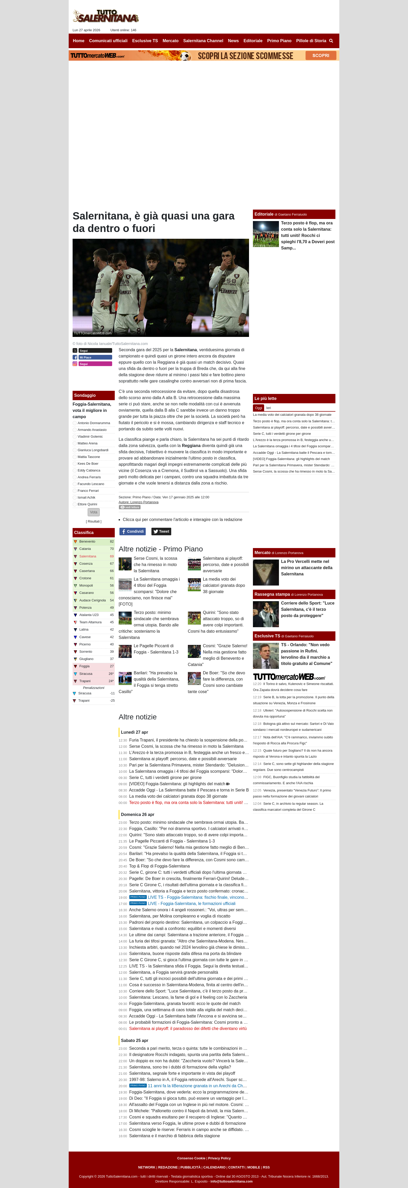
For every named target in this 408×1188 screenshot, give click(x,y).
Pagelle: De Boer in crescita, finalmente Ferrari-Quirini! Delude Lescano (195, 878)
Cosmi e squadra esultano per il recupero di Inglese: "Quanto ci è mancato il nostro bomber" (214, 1117)
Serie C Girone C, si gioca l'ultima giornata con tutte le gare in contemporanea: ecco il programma (219, 960)
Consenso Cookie (191, 1158)
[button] (94, 512)
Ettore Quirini (87, 504)
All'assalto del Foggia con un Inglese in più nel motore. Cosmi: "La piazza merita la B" (208, 1104)
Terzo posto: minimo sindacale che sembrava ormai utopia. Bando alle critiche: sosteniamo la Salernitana (149, 625)
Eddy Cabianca (89, 470)
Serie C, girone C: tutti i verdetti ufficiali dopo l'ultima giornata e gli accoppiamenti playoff (210, 872)
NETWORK (146, 1167)
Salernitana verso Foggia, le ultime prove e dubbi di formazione (187, 1123)
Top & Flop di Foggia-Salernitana (159, 866)
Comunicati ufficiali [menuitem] (108, 41)
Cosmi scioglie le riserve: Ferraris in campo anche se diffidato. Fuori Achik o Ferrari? (207, 1129)
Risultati (94, 521)
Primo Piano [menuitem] (279, 41)
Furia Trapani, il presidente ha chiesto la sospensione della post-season (195, 740)
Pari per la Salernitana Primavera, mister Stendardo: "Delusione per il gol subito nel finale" (212, 765)
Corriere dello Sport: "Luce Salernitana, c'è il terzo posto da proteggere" (195, 991)
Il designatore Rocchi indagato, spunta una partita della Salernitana (191, 1054)
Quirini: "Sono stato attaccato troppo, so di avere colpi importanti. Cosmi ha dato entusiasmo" (215, 835)
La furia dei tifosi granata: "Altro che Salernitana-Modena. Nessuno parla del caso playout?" (213, 941)
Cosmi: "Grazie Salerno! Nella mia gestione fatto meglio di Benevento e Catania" (203, 847)
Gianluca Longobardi (93, 450)
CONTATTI (236, 1167)
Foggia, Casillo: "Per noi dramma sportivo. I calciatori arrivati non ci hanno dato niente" (209, 828)
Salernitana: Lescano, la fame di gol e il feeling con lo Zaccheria (188, 997)
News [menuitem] (233, 41)
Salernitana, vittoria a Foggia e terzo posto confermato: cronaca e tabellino (198, 891)
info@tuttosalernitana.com (232, 1181)
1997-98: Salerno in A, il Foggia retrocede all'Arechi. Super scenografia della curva (205, 1079)
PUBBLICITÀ (190, 1167)
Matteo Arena (88, 443)
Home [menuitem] (78, 41)
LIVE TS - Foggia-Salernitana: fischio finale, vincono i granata (195, 897)
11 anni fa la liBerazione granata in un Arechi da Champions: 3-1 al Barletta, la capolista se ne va (228, 1086)
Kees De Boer (88, 464)
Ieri (268, 408)
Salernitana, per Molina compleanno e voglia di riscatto (180, 916)
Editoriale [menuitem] (253, 41)
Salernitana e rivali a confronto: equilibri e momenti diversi (182, 928)
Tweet (161, 531)
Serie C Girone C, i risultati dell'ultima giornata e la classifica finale (190, 885)
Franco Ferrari (88, 491)
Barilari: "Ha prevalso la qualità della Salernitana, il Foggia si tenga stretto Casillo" (204, 853)
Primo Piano (141, 497)
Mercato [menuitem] (170, 41)
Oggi (258, 408)
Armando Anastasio (92, 430)
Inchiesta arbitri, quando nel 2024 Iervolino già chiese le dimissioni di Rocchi (199, 947)
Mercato (262, 552)
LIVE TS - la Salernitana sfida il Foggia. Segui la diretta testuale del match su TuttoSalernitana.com (220, 966)
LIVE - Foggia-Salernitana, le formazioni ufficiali (182, 903)
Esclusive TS (267, 636)
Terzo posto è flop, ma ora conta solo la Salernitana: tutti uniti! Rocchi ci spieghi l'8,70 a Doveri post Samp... (228, 802)
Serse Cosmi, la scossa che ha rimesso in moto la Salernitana (155, 564)
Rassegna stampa (272, 594)
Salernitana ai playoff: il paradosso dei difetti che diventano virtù (188, 1028)
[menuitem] (331, 41)
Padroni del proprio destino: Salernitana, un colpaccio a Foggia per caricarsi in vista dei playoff (216, 922)
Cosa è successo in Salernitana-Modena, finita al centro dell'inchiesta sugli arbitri (203, 985)
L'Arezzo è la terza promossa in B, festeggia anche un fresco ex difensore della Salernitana (213, 752)
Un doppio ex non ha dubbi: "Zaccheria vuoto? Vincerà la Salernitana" (193, 1061)
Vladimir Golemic (90, 436)
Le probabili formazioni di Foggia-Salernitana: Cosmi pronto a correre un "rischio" (204, 1022)
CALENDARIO (214, 1167)
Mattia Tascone (89, 457)
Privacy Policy (219, 1158)
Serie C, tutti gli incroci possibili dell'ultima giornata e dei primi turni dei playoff (200, 978)
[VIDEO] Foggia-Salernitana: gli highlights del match (177, 784)
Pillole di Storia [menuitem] (311, 41)
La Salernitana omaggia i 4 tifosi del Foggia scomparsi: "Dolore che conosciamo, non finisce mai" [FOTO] (149, 591)
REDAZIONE (168, 1167)
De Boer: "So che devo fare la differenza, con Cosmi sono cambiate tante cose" (202, 860)
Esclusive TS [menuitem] (145, 41)
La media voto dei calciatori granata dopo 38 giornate (224, 585)
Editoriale (263, 214)
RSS (266, 1167)
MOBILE (253, 1167)
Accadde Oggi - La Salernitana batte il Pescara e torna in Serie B (189, 790)
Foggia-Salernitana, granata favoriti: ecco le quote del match (185, 1003)
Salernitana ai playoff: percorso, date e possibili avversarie (226, 564)
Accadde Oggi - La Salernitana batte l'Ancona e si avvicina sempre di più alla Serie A (207, 1016)
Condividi (133, 531)
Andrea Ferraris (89, 477)
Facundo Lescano (91, 484)
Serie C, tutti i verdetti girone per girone (165, 777)
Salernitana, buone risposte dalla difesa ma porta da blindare (185, 953)
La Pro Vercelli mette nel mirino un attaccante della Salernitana (306, 567)
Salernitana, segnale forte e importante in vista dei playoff (182, 1073)
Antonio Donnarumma (94, 423)
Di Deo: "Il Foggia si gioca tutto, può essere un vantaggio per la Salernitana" (199, 1098)
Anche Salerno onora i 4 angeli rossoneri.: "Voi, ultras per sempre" (190, 910)
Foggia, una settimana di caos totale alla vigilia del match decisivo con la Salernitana (207, 1010)
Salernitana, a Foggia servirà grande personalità (173, 972)
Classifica (84, 532)
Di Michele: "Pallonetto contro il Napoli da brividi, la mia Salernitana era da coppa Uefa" (209, 1111)
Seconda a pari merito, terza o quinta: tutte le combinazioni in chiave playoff (199, 1048)
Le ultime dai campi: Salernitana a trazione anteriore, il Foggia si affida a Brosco (203, 935)
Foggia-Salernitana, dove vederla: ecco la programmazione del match (193, 1092)
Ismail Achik (86, 497)
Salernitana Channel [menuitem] (203, 41)
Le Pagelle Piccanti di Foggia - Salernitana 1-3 (172, 841)
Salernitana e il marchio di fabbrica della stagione (174, 1136)
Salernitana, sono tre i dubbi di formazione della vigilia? (180, 1067)
